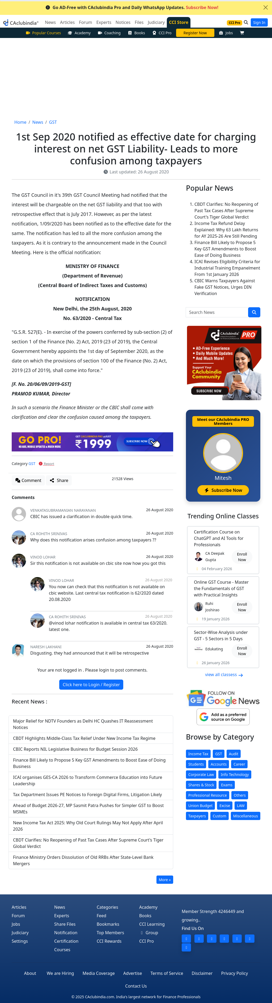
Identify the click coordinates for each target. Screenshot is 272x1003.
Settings (20, 941)
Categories (107, 907)
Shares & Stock (201, 784)
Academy (79, 32)
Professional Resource (207, 795)
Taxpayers (197, 815)
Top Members (110, 933)
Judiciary (20, 933)
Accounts (219, 764)
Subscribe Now (223, 490)
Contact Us (136, 986)
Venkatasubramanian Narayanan (63, 510)
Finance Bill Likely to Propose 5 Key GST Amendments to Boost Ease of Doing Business (225, 249)
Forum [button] (85, 22)
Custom (219, 815)
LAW (241, 805)
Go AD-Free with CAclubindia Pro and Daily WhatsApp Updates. (131, 7)
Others (240, 795)
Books (136, 32)
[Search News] (217, 312)
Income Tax (198, 753)
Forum (18, 916)
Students (196, 764)
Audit (233, 753)
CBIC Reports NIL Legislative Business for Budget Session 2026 (75, 749)
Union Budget (200, 805)
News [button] (50, 22)
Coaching (109, 32)
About (30, 973)
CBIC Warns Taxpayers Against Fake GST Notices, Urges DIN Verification (224, 287)
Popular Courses (43, 32)
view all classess (224, 674)
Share (58, 480)
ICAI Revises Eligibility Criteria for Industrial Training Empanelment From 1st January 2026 (227, 268)
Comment (28, 480)
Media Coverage (99, 973)
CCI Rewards (109, 941)
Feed (101, 916)
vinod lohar (43, 557)
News (59, 907)
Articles (19, 907)
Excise (224, 805)
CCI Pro (162, 32)
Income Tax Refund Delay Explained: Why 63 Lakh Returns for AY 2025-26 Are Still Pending (226, 229)
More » (165, 879)
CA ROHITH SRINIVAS (48, 533)
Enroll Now (242, 557)
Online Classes (223, 516)
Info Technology (235, 774)
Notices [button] (123, 22)
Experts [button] (103, 22)
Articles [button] (67, 22)
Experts (61, 916)
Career (239, 764)
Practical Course (195, 32)
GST (31, 463)
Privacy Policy (234, 973)
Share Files (64, 924)
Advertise (132, 973)
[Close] (265, 7)
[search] (254, 312)
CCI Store (178, 22)
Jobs (226, 32)
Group (148, 933)
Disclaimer (202, 973)
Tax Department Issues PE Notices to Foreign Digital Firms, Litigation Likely (87, 794)
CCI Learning (152, 924)
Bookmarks (108, 924)
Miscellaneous (245, 815)
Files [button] (139, 22)
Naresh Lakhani (45, 646)
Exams (226, 784)
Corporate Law (201, 774)
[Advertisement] (136, 78)
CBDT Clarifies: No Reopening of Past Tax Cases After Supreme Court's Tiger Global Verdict (226, 210)
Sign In (259, 22)
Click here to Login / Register (91, 685)
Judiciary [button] (156, 22)
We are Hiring (60, 973)
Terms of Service (167, 973)
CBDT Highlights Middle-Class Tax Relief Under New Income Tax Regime (84, 738)
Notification (66, 933)
